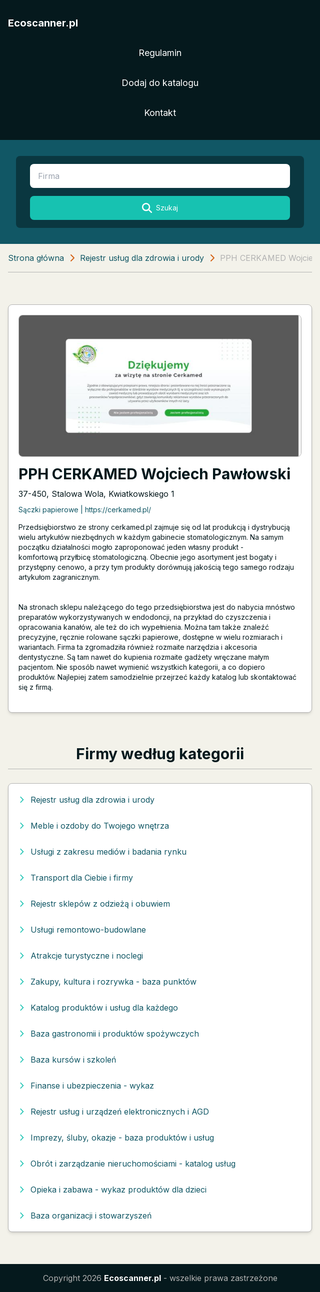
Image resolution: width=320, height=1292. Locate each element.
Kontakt (160, 112)
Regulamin (160, 52)
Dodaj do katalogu (160, 82)
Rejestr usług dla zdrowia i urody (142, 258)
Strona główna (36, 258)
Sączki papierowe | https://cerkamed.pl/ (84, 509)
